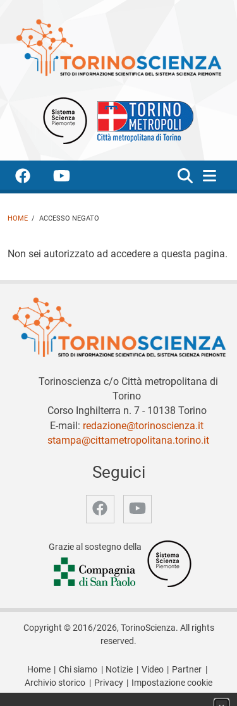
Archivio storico (55, 683)
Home (18, 218)
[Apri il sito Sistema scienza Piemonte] (65, 120)
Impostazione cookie (171, 683)
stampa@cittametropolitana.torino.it (128, 440)
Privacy (108, 683)
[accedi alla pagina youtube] (71, 178)
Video (153, 669)
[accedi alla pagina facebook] (33, 178)
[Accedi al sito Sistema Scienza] (169, 563)
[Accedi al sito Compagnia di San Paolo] (95, 572)
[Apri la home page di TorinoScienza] (118, 47)
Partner (187, 669)
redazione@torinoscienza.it (143, 426)
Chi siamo (78, 669)
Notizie (119, 669)
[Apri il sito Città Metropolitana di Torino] (142, 120)
